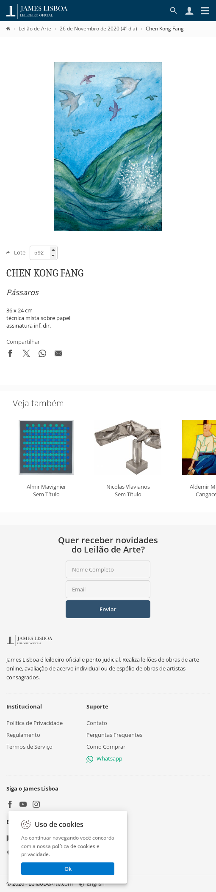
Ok (68, 869)
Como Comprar (105, 746)
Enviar (108, 609)
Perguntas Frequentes (114, 735)
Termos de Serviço (29, 746)
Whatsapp (104, 759)
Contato (96, 723)
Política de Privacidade (34, 723)
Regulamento (23, 735)
